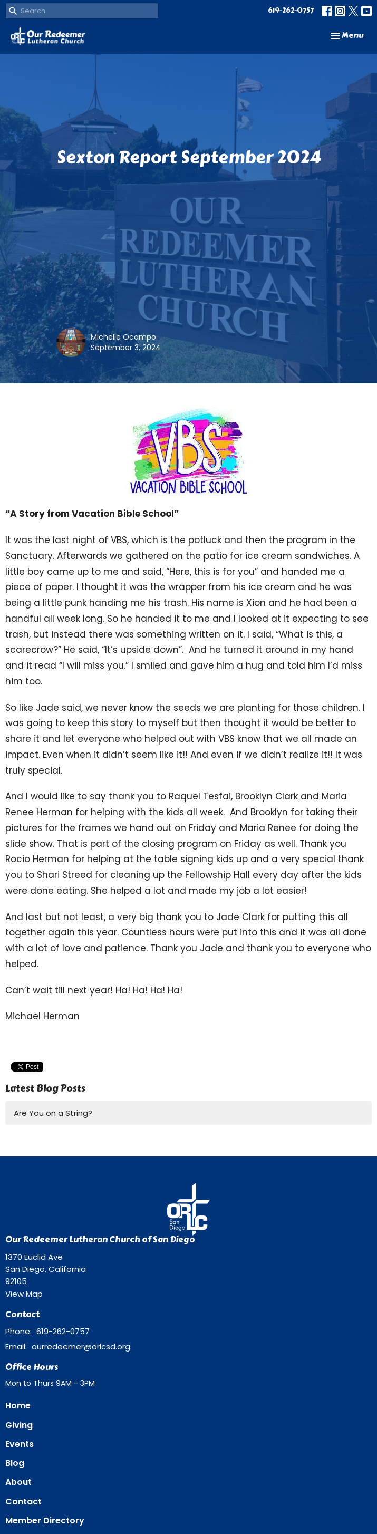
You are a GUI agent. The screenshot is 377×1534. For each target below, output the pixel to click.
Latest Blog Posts (45, 1088)
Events (19, 1444)
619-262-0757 (291, 10)
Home (18, 1406)
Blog (14, 1463)
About (18, 1482)
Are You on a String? (53, 1112)
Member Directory (44, 1520)
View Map (24, 1293)
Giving (19, 1425)
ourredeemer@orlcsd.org (81, 1346)
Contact (23, 1502)
